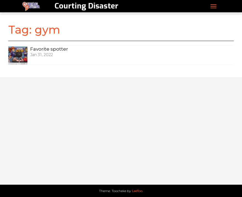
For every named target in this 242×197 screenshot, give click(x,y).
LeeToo (137, 191)
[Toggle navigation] (213, 6)
